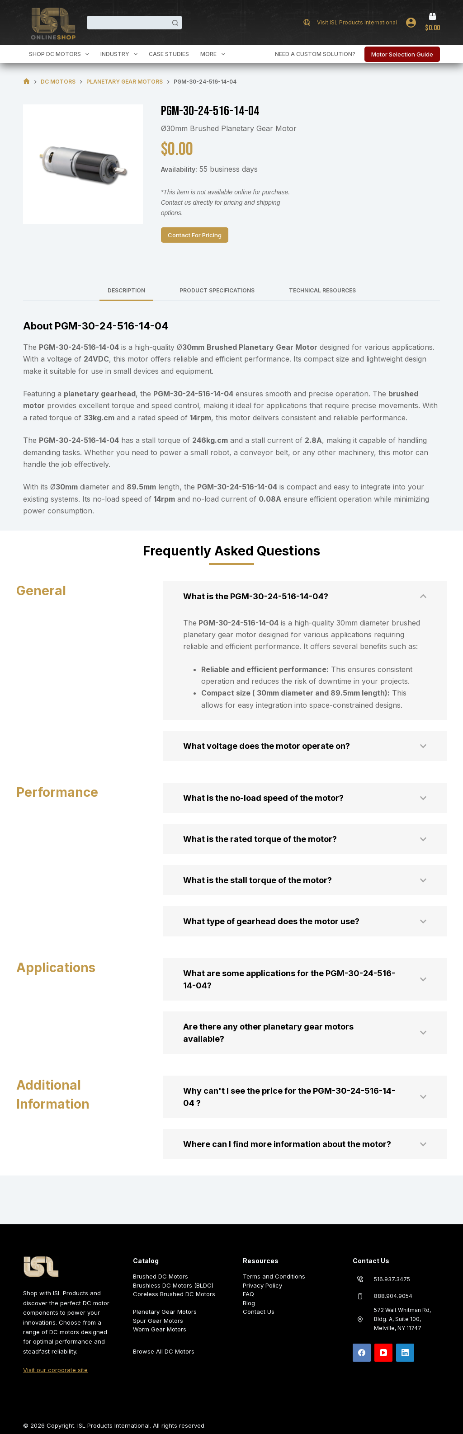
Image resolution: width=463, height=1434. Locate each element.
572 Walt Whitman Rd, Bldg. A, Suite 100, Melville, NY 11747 (402, 1319)
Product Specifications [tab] (217, 290)
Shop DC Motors (61, 54)
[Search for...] (128, 22)
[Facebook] (362, 1353)
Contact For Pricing (195, 235)
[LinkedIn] (405, 1353)
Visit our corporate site (55, 1369)
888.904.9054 (393, 1296)
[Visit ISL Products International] (306, 22)
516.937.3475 (392, 1279)
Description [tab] (126, 290)
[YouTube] (383, 1353)
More (214, 54)
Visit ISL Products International (357, 22)
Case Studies (169, 54)
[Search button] (175, 22)
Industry (120, 54)
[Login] (411, 23)
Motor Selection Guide (402, 54)
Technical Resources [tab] (322, 290)
